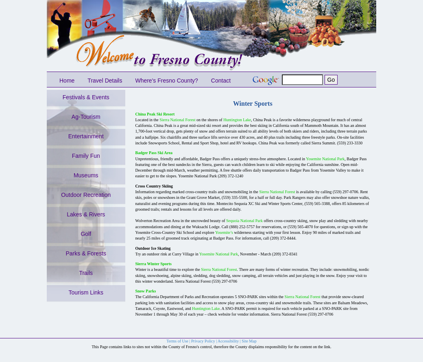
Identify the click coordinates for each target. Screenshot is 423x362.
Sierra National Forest (177, 120)
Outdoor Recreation (86, 195)
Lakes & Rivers (86, 214)
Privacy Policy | (204, 341)
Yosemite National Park (325, 159)
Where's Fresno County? (166, 80)
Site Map (249, 341)
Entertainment (86, 136)
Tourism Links (85, 292)
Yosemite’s (224, 232)
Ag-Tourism (86, 116)
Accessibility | (230, 341)
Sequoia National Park (244, 220)
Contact (221, 80)
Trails (86, 273)
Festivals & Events (86, 97)
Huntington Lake (237, 120)
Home (66, 80)
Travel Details (104, 80)
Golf (86, 234)
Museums (86, 175)
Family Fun (86, 156)
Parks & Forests (85, 253)
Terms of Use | (178, 341)
